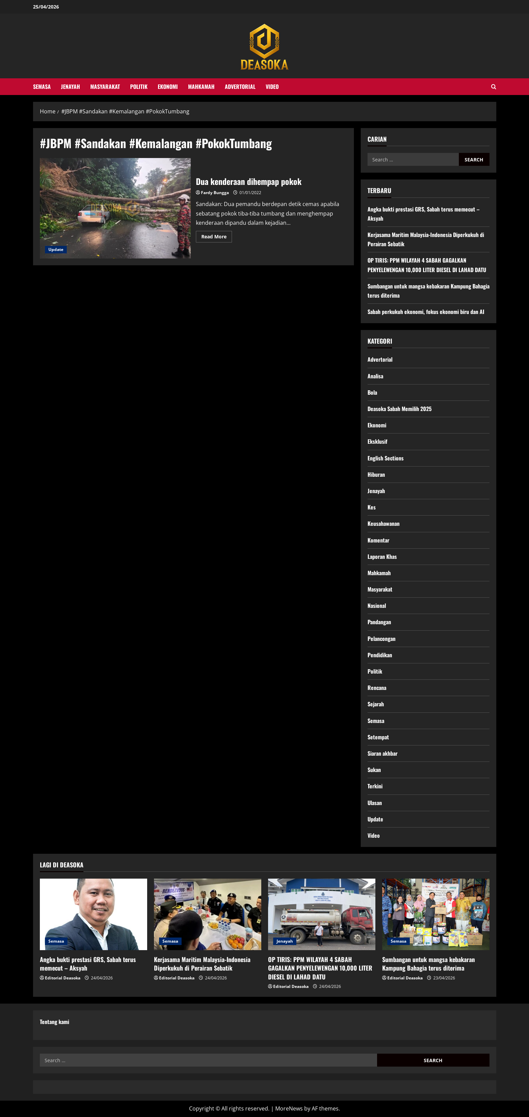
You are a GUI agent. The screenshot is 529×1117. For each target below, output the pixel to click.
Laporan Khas (382, 556)
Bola (372, 392)
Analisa (375, 376)
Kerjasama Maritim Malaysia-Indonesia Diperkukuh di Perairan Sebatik (202, 963)
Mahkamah (201, 86)
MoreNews (289, 1108)
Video (272, 86)
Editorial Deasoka (62, 978)
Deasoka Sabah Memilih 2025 (400, 409)
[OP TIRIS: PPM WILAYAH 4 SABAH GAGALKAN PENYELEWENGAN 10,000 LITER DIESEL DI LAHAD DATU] (321, 914)
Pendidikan (380, 655)
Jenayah (70, 86)
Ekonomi (168, 86)
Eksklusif (377, 441)
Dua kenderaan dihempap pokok (115, 208)
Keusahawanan (384, 523)
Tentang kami (54, 1022)
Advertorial (240, 86)
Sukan (374, 770)
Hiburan (376, 474)
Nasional (377, 605)
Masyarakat (105, 86)
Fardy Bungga (215, 192)
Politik (138, 86)
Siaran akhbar (383, 753)
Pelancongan (381, 638)
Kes (372, 507)
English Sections (386, 458)
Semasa (42, 86)
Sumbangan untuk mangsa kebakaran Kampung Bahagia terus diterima (428, 963)
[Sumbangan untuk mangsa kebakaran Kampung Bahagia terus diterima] (435, 914)
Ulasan (375, 803)
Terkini (375, 786)
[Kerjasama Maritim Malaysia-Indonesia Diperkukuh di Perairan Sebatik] (207, 914)
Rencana (377, 687)
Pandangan (379, 622)
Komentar (378, 540)
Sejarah (376, 704)
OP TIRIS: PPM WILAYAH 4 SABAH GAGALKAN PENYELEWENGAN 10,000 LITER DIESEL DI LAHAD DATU (320, 968)
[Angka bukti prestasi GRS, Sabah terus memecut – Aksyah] (93, 914)
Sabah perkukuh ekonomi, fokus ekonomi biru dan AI (426, 312)
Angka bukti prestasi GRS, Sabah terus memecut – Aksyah (88, 963)
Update (55, 249)
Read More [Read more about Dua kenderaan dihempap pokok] (216, 237)
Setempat (378, 737)
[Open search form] (493, 86)
